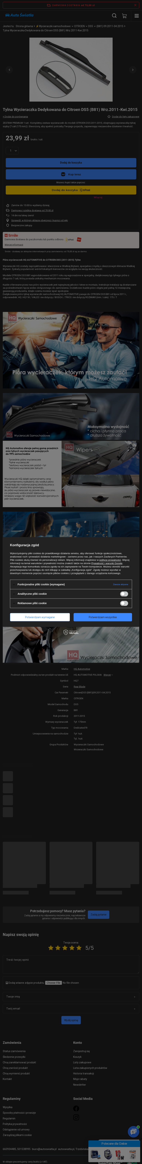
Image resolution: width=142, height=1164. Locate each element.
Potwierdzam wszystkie (103, 617)
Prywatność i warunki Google (106, 563)
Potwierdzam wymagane (40, 617)
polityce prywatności (110, 560)
